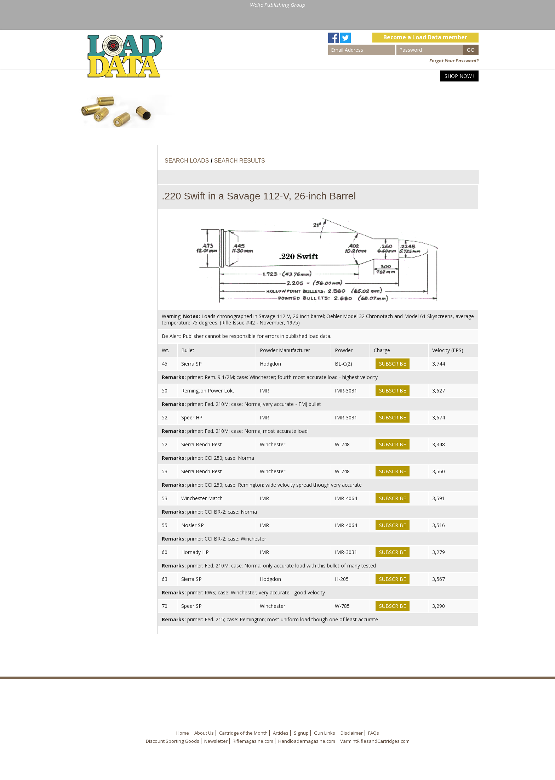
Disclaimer (352, 733)
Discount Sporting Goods (172, 741)
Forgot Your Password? (454, 60)
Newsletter (216, 741)
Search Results (239, 161)
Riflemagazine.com (253, 741)
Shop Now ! (459, 76)
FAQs (373, 733)
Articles (425, 76)
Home (350, 76)
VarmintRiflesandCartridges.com (375, 741)
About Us (204, 733)
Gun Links (324, 733)
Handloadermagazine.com (306, 741)
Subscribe (392, 363)
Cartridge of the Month (243, 733)
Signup (301, 733)
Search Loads (386, 76)
